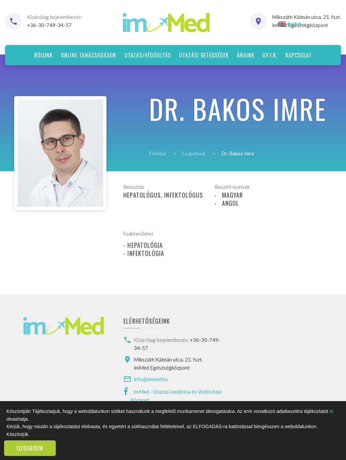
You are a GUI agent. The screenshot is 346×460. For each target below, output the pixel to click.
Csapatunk (193, 153)
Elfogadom (30, 448)
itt (331, 411)
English (291, 23)
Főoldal (157, 153)
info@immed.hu (151, 379)
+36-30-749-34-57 (49, 25)
